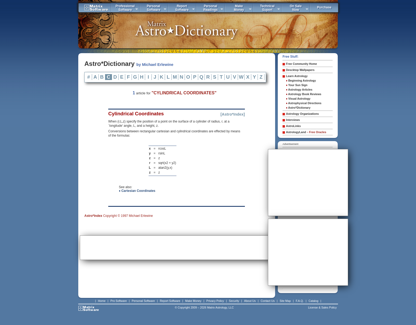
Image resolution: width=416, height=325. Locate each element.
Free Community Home (301, 63)
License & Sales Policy (322, 307)
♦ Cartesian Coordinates (137, 191)
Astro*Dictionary (298, 107)
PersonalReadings (210, 8)
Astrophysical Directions (304, 103)
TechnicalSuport (267, 8)
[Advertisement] (176, 248)
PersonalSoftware (153, 8)
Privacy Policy (215, 300)
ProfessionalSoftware (125, 8)
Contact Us (268, 300)
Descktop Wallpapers (300, 69)
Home (101, 300)
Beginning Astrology (301, 80)
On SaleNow (296, 8)
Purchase (324, 7)
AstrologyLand (306, 132)
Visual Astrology (298, 98)
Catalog (313, 300)
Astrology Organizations (302, 113)
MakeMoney (239, 8)
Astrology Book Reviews (303, 94)
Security (234, 300)
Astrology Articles (299, 89)
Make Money (193, 300)
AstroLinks (293, 126)
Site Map (285, 300)
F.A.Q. (300, 300)
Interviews (293, 119)
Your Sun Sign (296, 85)
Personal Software (143, 300)
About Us (250, 300)
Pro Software (118, 300)
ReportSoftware (182, 8)
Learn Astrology (296, 76)
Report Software (170, 300)
